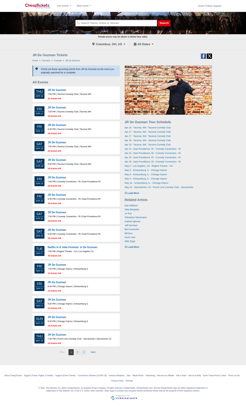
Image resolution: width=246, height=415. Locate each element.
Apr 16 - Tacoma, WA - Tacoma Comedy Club (148, 127)
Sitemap (129, 381)
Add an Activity (194, 375)
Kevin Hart (130, 237)
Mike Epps (130, 241)
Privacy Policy (117, 381)
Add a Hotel (181, 375)
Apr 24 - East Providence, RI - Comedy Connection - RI (153, 149)
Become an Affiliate (165, 375)
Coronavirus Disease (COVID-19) (92, 375)
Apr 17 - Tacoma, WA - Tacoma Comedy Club (148, 132)
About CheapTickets (13, 375)
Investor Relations (116, 375)
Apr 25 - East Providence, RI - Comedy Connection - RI (153, 157)
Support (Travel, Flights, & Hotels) (38, 375)
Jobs (128, 375)
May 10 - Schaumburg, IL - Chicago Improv (146, 183)
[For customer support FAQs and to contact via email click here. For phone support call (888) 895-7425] (210, 6)
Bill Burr (129, 233)
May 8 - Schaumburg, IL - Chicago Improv (146, 170)
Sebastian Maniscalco (136, 217)
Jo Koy (128, 213)
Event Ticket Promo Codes (214, 375)
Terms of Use (234, 375)
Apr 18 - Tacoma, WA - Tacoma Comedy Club (148, 140)
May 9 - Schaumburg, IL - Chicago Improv (146, 178)
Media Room (138, 375)
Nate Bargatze (132, 209)
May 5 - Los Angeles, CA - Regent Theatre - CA (149, 166)
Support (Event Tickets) (65, 375)
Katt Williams (131, 205)
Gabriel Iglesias (133, 221)
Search (164, 23)
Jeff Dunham (131, 225)
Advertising (150, 375)
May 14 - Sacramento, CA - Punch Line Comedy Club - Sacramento (159, 187)
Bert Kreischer (132, 229)
